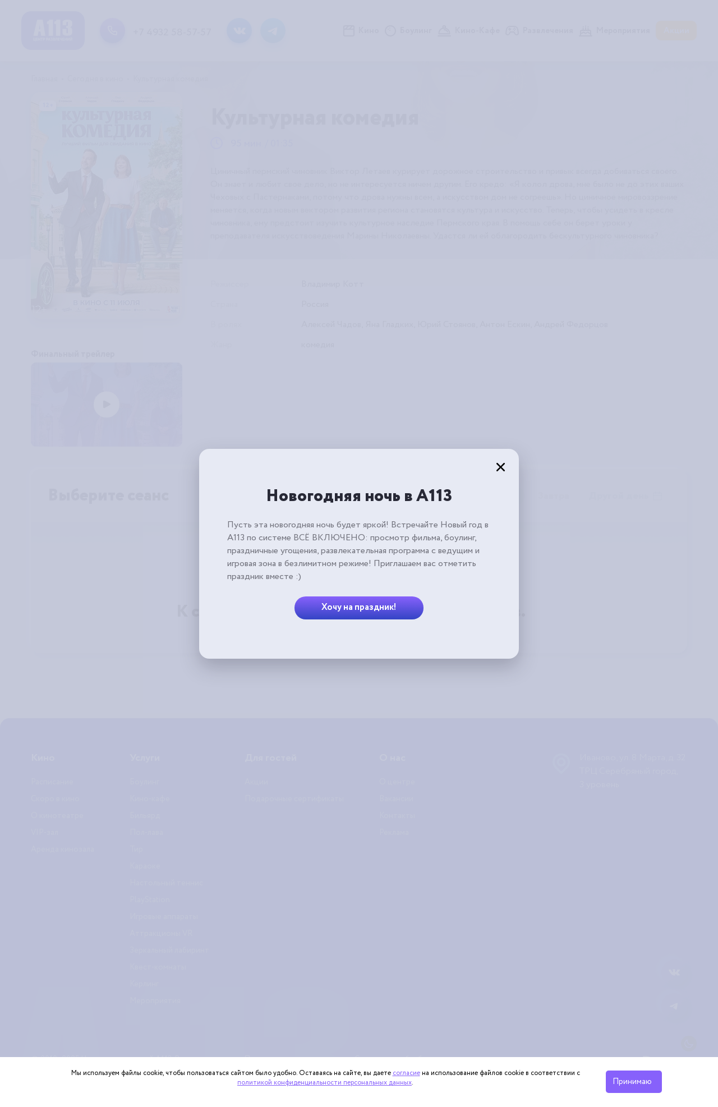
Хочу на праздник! (359, 607)
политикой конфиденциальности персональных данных (324, 1082)
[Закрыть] (500, 467)
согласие (406, 1073)
